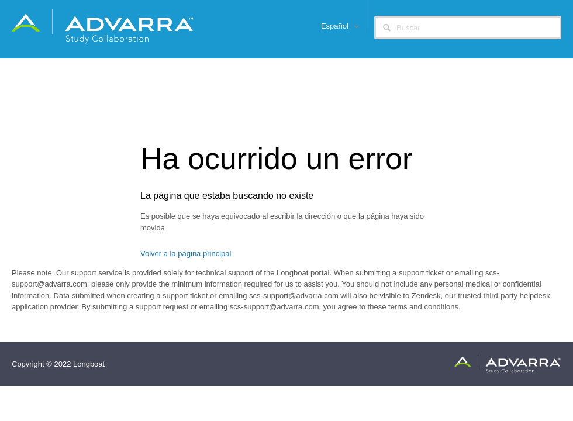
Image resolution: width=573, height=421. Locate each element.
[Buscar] (467, 27)
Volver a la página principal (185, 253)
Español (336, 26)
